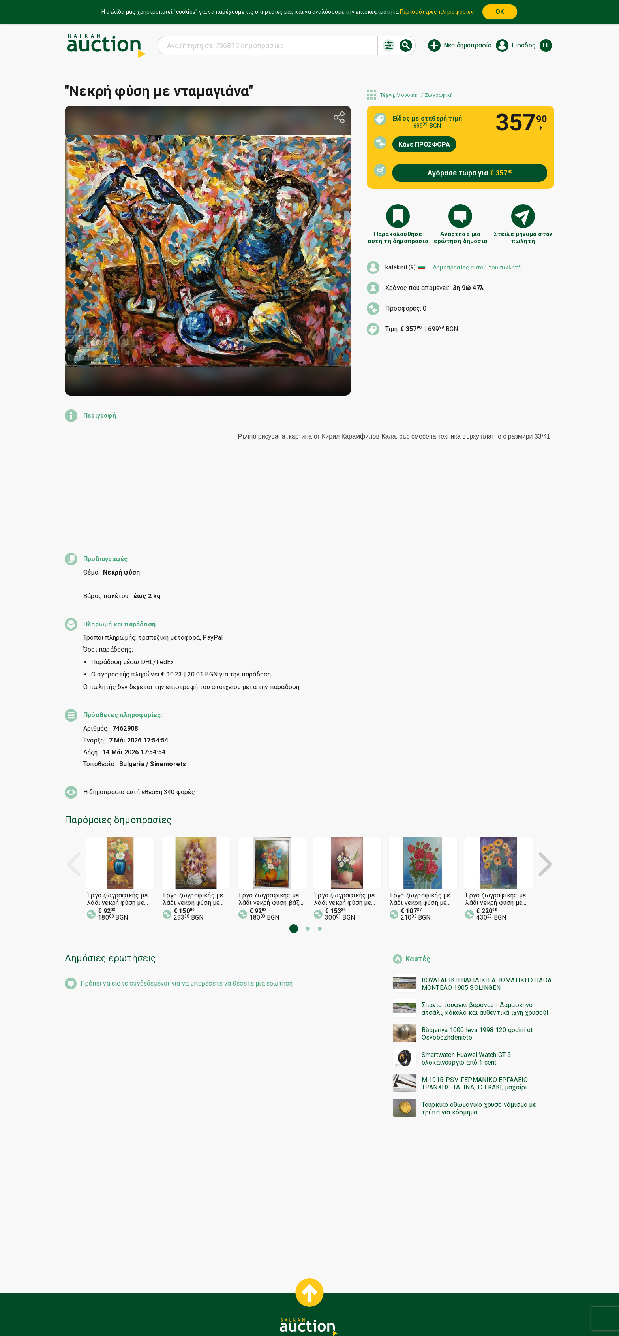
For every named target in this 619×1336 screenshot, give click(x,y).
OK (499, 11)
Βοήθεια (319, 1281)
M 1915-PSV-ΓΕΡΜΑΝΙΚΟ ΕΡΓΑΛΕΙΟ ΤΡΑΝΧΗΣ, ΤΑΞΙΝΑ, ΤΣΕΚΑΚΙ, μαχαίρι (475, 1012)
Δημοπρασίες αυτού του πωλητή (477, 267)
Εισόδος (524, 45)
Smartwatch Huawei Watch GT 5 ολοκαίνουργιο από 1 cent (466, 987)
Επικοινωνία (355, 1296)
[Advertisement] (301, 1130)
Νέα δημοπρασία (468, 45)
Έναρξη (247, 1281)
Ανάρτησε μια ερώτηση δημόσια (460, 237)
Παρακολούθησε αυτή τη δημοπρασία (398, 237)
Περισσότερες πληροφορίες (437, 12)
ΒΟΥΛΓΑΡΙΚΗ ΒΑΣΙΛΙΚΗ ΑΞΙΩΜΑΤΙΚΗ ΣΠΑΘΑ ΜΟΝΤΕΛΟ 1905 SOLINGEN (486, 912)
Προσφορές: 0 (405, 308)
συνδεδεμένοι (149, 912)
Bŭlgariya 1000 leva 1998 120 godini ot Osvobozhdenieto (477, 962)
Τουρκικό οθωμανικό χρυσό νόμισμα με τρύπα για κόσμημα (479, 1037)
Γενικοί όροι (356, 1281)
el (546, 45)
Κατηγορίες (282, 1281)
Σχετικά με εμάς (307, 1296)
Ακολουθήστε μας (308, 1311)
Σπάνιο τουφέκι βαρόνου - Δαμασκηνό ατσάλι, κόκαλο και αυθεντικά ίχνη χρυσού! (485, 937)
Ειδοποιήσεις (257, 1296)
